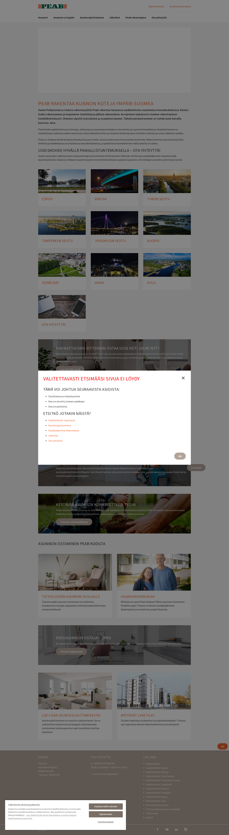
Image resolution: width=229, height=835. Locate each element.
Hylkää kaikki (105, 814)
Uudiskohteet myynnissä (61, 420)
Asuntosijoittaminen (59, 425)
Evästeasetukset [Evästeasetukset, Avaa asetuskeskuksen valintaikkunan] (106, 822)
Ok (180, 456)
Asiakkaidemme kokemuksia (63, 430)
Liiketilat (53, 435)
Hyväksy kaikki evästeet (105, 806)
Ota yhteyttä (55, 440)
